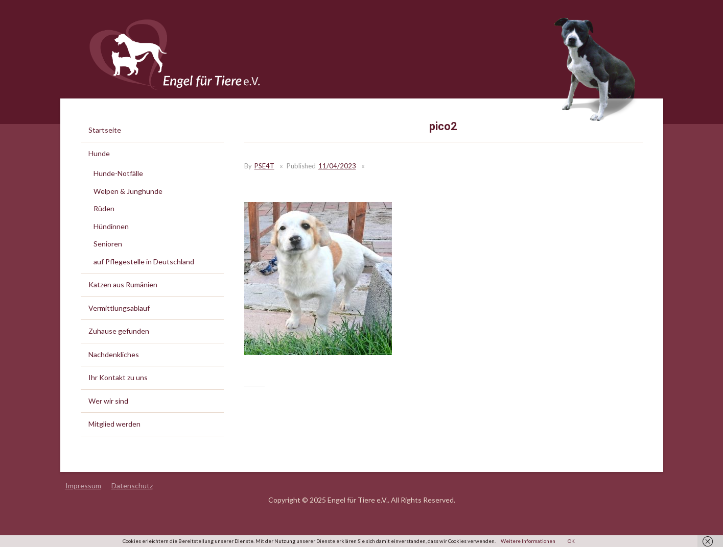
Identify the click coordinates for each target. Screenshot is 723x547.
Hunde (99, 153)
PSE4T (264, 166)
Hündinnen (111, 226)
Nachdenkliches (113, 354)
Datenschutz (132, 485)
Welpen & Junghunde (128, 191)
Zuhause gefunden (118, 331)
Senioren (108, 243)
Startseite (104, 130)
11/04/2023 (337, 166)
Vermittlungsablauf (119, 308)
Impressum (83, 485)
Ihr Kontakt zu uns (118, 377)
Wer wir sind (108, 400)
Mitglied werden (114, 423)
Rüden (104, 208)
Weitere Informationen (528, 541)
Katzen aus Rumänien (122, 284)
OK (571, 541)
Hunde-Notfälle (118, 173)
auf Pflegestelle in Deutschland (144, 261)
